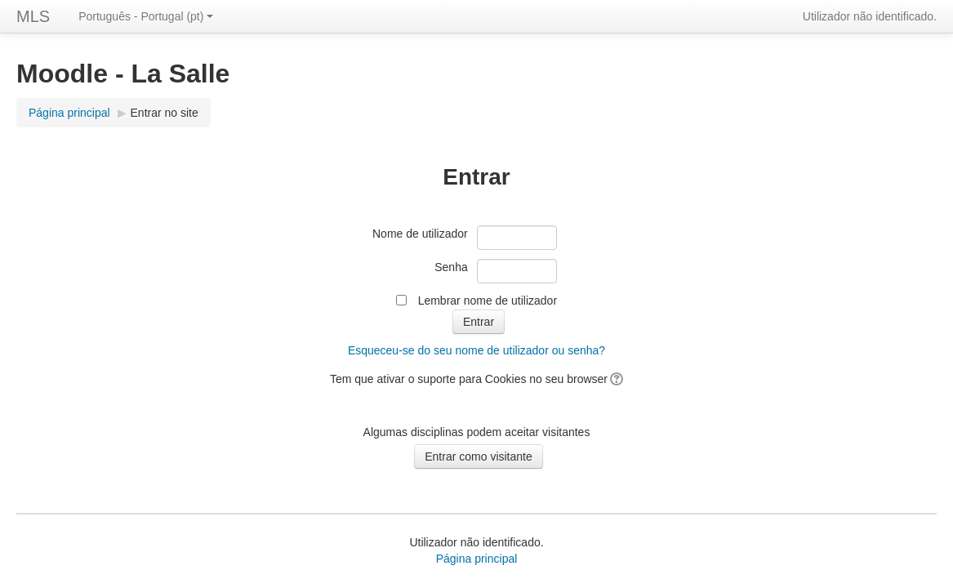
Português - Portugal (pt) (145, 16)
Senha (450, 267)
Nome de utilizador (420, 233)
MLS (33, 16)
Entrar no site (164, 112)
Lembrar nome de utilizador (487, 300)
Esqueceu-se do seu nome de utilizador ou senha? (476, 350)
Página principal (69, 112)
